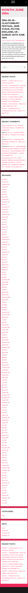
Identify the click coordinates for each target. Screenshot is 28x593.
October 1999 (5, 375)
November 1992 (6, 468)
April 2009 (4, 289)
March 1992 (5, 480)
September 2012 (6, 252)
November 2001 (6, 367)
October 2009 (5, 282)
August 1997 (5, 405)
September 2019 (6, 184)
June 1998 (4, 382)
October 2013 (5, 242)
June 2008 (4, 304)
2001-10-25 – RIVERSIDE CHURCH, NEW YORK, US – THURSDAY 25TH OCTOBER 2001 (13, 128)
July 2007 (4, 320)
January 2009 (5, 292)
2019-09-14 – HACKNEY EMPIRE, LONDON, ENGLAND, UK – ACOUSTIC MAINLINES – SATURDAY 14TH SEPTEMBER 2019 (12, 99)
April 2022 (4, 179)
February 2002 (5, 365)
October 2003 (5, 345)
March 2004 (5, 337)
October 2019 (5, 182)
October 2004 (5, 330)
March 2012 (5, 262)
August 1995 (5, 422)
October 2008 (5, 294)
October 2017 (5, 209)
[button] (5, 2)
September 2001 (6, 372)
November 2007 (6, 315)
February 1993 (5, 465)
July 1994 (4, 440)
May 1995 (4, 427)
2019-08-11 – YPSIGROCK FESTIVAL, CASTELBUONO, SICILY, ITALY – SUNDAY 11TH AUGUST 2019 (13, 111)
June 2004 (4, 335)
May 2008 (4, 307)
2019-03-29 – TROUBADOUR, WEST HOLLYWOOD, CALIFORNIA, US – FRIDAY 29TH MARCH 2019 (13, 142)
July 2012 (4, 257)
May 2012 (4, 259)
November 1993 (6, 447)
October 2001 (5, 370)
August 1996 (5, 415)
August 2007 (5, 317)
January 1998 (5, 392)
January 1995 (5, 437)
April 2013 (4, 249)
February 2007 (5, 325)
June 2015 (4, 222)
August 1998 (5, 377)
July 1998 (4, 380)
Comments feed (6, 533)
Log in (3, 528)
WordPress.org (5, 535)
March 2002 (5, 362)
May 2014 (4, 234)
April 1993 (4, 460)
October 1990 (5, 495)
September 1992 (6, 470)
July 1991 (4, 488)
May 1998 (4, 385)
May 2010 (4, 277)
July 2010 (4, 274)
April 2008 (4, 309)
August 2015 (5, 217)
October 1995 (5, 420)
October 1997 (5, 400)
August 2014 (5, 227)
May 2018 (4, 204)
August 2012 (5, 254)
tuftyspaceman (5, 125)
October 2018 (5, 199)
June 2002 (4, 355)
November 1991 (6, 483)
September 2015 (6, 214)
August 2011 (5, 269)
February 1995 (5, 435)
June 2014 (4, 232)
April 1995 (4, 430)
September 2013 (6, 244)
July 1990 (4, 500)
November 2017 (6, 207)
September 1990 (6, 498)
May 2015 (4, 224)
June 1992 (4, 473)
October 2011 (5, 267)
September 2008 (6, 297)
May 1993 (4, 457)
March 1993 (5, 462)
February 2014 (5, 237)
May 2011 (4, 272)
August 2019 (5, 187)
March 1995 (5, 432)
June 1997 (4, 410)
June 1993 (4, 455)
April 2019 (4, 194)
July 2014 (4, 229)
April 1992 (4, 478)
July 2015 (4, 219)
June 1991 (4, 490)
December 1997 (5, 395)
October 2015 (5, 212)
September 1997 (6, 402)
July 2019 (4, 189)
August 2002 (5, 352)
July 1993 (4, 452)
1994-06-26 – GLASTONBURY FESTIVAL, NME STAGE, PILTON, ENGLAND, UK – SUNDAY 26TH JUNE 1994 (13, 29)
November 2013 (6, 239)
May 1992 (4, 475)
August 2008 (5, 299)
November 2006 (6, 327)
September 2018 (6, 202)
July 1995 (4, 425)
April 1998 (4, 387)
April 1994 (4, 445)
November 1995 (6, 417)
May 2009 (4, 287)
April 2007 (4, 322)
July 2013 (4, 247)
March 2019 (5, 197)
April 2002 (4, 360)
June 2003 (4, 350)
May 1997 (4, 412)
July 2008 (4, 302)
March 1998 (5, 390)
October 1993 (5, 450)
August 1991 (5, 485)
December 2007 (5, 312)
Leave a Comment (6, 40)
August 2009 (5, 284)
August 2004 (5, 332)
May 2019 (4, 192)
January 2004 (5, 340)
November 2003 (6, 342)
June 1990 (4, 503)
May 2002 (4, 357)
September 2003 (6, 347)
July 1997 (4, 407)
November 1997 (6, 397)
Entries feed (5, 530)
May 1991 (4, 493)
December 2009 (5, 279)
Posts (13, 40)
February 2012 (5, 264)
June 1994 (4, 442)
